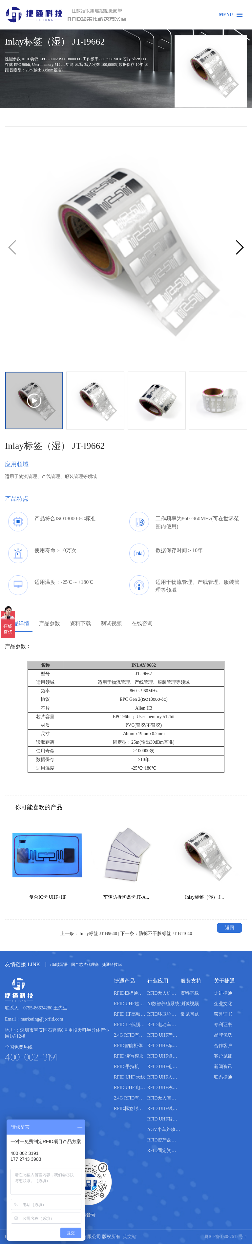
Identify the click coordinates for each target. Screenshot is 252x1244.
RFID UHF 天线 (129, 1077)
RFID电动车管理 (163, 1024)
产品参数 (49, 623)
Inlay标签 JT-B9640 (98, 933)
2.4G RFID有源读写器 (130, 1035)
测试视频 (111, 623)
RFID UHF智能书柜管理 (163, 1119)
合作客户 (223, 1045)
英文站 (129, 1236)
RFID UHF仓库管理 (163, 1066)
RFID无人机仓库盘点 (163, 993)
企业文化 (223, 1003)
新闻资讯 (223, 1066)
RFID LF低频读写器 (130, 1024)
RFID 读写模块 (129, 1056)
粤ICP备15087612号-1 (225, 1236)
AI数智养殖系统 (163, 1003)
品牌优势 (223, 1035)
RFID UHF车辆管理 (163, 1045)
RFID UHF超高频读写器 (130, 1003)
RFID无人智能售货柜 (163, 1098)
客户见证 (223, 1056)
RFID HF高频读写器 (130, 1014)
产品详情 (18, 623)
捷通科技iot (112, 964)
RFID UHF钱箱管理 (163, 1108)
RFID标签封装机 (130, 1108)
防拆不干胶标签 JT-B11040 (165, 933)
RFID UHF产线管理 (163, 1035)
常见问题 (189, 1014)
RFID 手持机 (126, 1066)
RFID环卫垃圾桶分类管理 (163, 1014)
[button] (239, 247)
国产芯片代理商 (85, 964)
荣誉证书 (223, 1014)
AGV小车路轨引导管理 (163, 1129)
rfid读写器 (59, 964)
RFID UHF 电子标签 (130, 1087)
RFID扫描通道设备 (130, 993)
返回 (229, 927)
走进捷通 (223, 993)
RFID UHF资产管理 (163, 1056)
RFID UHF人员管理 (163, 1077)
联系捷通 (223, 1077)
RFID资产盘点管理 (163, 1140)
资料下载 (80, 623)
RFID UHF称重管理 (163, 1087)
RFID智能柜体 (128, 1045)
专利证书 (223, 1024)
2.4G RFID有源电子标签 (130, 1098)
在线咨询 (142, 623)
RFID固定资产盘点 (163, 1150)
